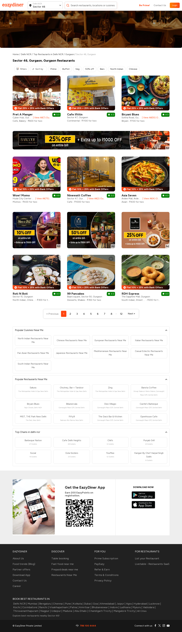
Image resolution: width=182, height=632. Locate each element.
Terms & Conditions (106, 575)
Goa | (95, 603)
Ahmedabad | (107, 603)
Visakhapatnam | (59, 607)
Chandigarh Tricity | (100, 611)
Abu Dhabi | (81, 611)
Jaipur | (120, 603)
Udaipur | (56, 611)
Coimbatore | (30, 607)
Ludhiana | (125, 607)
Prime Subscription (106, 558)
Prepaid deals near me (64, 569)
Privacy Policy (103, 580)
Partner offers (21, 569)
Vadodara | (149, 607)
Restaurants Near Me (64, 575)
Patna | (73, 607)
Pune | (68, 603)
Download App (21, 575)
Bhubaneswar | (100, 607)
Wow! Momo (21, 195)
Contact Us (160, 5)
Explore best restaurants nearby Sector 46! (36, 615)
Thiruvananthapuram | (26, 611)
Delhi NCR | (20, 603)
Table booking (60, 558)
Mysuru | (137, 607)
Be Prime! (144, 5)
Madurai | (68, 611)
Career (17, 586)
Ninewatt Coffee (79, 195)
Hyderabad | (140, 603)
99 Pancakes (75, 293)
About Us (18, 558)
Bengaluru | (45, 603)
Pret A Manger (23, 114)
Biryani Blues (130, 114)
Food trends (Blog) (24, 564)
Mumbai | (33, 603)
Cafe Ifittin (75, 114)
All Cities (141, 611)
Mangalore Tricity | (124, 611)
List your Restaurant (147, 558)
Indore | (114, 607)
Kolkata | (78, 603)
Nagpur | (45, 611)
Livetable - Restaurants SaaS (152, 564)
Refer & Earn (102, 569)
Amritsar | (84, 607)
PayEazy (99, 564)
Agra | (129, 603)
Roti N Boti (20, 293)
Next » (131, 313)
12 (121, 313)
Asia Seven (129, 195)
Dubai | (88, 603)
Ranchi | (44, 607)
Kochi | (17, 607)
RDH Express (130, 293)
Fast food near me (62, 564)
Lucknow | (154, 603)
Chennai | (58, 603)
